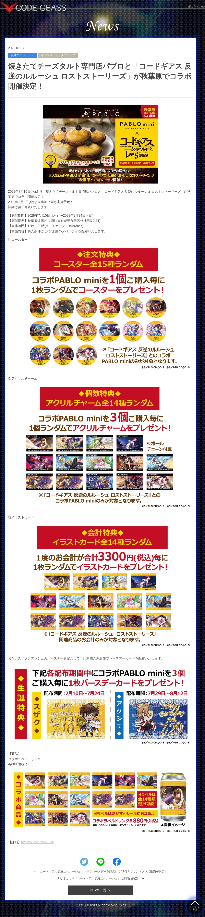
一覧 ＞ (100, 890)
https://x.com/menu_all (37, 842)
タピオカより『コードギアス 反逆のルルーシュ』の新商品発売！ (99, 878)
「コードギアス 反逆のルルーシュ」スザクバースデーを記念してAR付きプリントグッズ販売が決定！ (102, 871)
